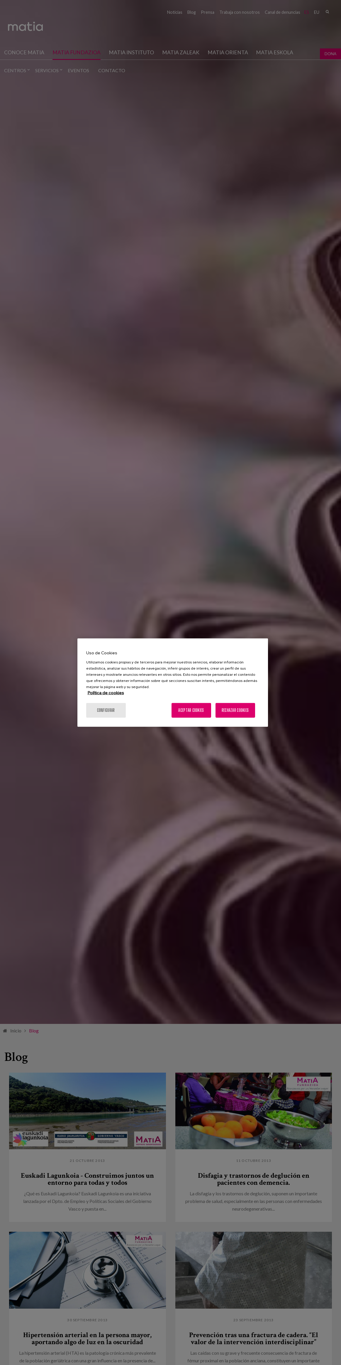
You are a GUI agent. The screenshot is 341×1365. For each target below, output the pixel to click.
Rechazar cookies (235, 709)
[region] (172, 682)
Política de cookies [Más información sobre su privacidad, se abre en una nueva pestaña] (106, 692)
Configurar (106, 709)
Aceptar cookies (191, 709)
